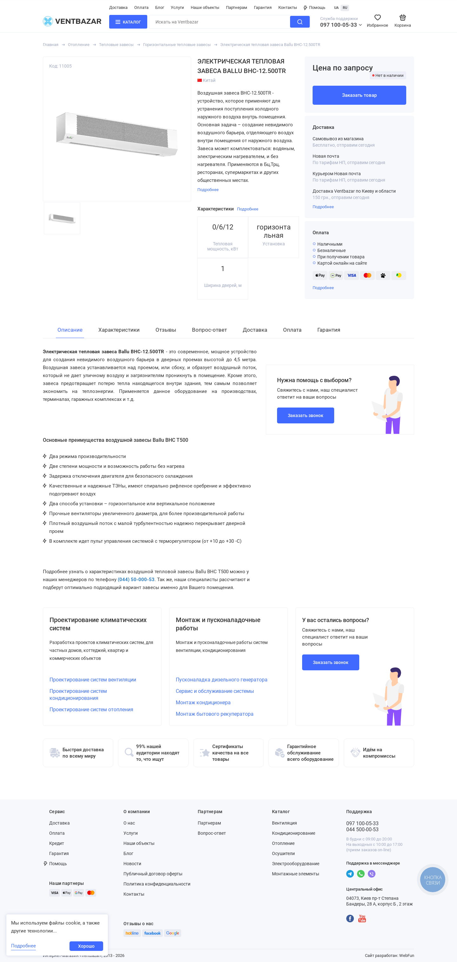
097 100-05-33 (338, 25)
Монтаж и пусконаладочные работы (218, 624)
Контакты (287, 7)
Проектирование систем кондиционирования (78, 694)
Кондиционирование (293, 833)
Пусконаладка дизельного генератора (222, 680)
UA (336, 8)
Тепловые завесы (116, 44)
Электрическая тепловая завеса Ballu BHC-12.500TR (270, 44)
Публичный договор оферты (152, 873)
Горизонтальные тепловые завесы (177, 44)
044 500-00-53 (362, 829)
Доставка (118, 7)
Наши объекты (205, 7)
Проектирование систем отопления (91, 710)
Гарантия (263, 7)
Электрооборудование (295, 863)
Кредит (56, 843)
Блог (159, 7)
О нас (129, 823)
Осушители (283, 853)
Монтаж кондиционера (203, 703)
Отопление (78, 44)
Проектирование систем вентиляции (93, 680)
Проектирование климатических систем (98, 624)
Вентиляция (284, 823)
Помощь (314, 7)
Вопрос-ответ (212, 833)
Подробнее (323, 206)
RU (345, 8)
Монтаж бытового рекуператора (215, 714)
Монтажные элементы (295, 873)
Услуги (177, 7)
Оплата (141, 7)
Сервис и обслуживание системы (215, 691)
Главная (50, 44)
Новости (132, 863)
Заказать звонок (305, 415)
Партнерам (236, 7)
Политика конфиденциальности (156, 883)
